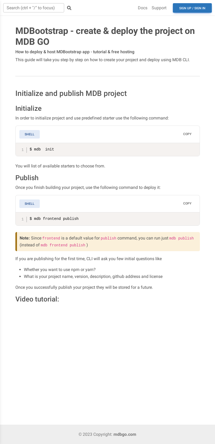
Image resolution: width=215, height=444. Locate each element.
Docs (142, 7)
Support (159, 7)
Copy (187, 134)
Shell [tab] (29, 134)
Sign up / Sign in (192, 8)
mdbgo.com (124, 434)
